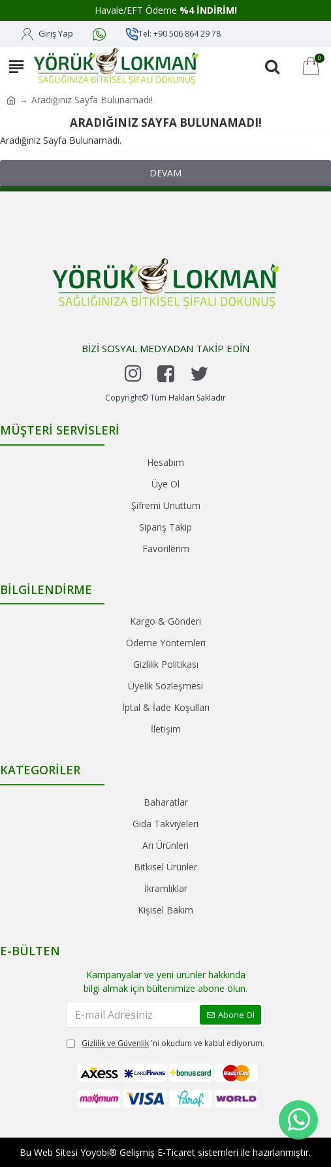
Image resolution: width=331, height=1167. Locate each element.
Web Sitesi (56, 1152)
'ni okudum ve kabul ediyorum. (165, 1043)
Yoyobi (94, 1152)
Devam (165, 173)
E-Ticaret (176, 1152)
